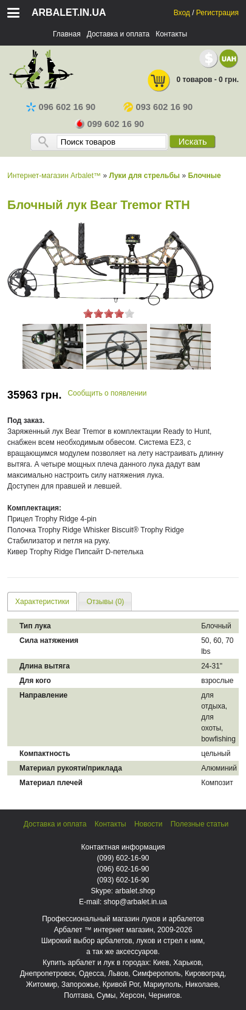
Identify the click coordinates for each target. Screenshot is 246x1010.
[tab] (42, 601)
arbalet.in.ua (69, 12)
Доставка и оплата (118, 34)
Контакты (171, 34)
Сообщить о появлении (106, 393)
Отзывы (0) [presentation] (105, 601)
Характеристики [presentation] (42, 601)
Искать (193, 141)
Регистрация (217, 13)
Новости (148, 824)
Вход (182, 13)
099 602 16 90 (110, 124)
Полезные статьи (199, 824)
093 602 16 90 (158, 107)
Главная (67, 34)
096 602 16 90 (61, 107)
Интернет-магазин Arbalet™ (54, 175)
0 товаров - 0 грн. (192, 80)
